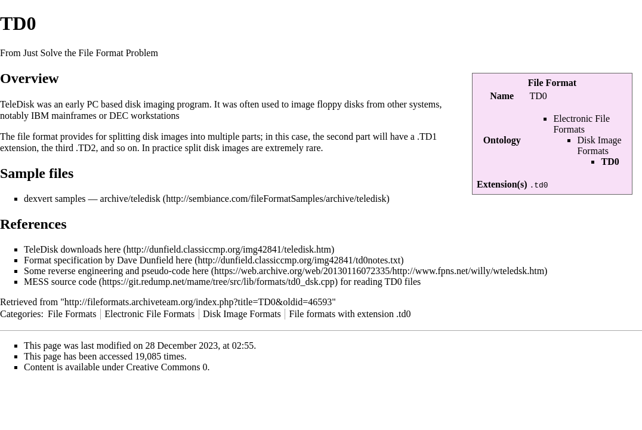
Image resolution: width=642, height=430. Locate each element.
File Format (552, 83)
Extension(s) (502, 184)
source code (74, 282)
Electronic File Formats (581, 123)
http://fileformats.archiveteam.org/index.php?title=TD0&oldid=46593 (198, 302)
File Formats (72, 314)
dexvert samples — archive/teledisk (92, 199)
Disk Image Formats (599, 145)
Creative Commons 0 (167, 367)
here (112, 249)
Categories (20, 314)
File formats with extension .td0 (349, 314)
